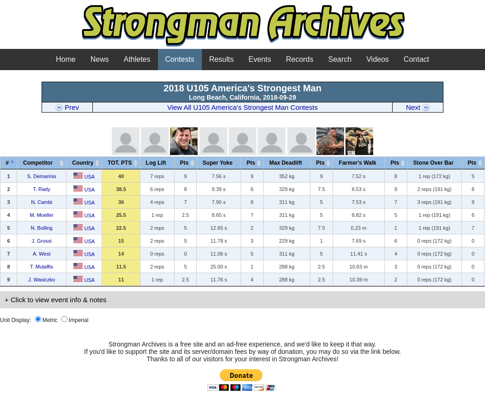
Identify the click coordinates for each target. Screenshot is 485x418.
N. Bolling (42, 228)
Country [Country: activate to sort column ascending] (82, 163)
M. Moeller (41, 215)
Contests (179, 59)
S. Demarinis (41, 176)
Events (260, 59)
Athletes (137, 59)
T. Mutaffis (41, 266)
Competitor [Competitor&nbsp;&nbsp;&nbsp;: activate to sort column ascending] (40, 163)
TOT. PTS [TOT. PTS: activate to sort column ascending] (120, 163)
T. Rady (41, 189)
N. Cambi (41, 202)
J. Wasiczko (41, 279)
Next (418, 107)
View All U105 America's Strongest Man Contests (242, 107)
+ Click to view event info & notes (56, 300)
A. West (41, 254)
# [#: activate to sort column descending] (7, 163)
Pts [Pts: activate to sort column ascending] (184, 163)
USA (84, 176)
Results (221, 59)
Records (300, 59)
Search (340, 59)
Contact (416, 59)
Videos (377, 59)
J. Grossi (41, 241)
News (100, 59)
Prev (67, 107)
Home (66, 59)
